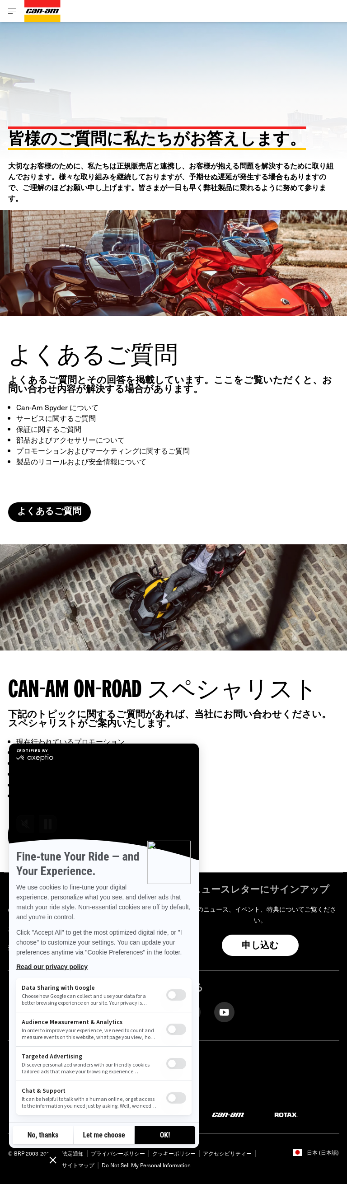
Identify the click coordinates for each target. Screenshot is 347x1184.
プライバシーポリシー (118, 1153)
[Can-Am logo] (42, 11)
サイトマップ (78, 1165)
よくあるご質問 (49, 511)
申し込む (260, 945)
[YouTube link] (224, 1011)
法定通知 (73, 1153)
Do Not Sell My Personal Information (146, 1165)
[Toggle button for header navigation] (12, 11)
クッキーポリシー (174, 1153)
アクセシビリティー (227, 1153)
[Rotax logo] (286, 1114)
